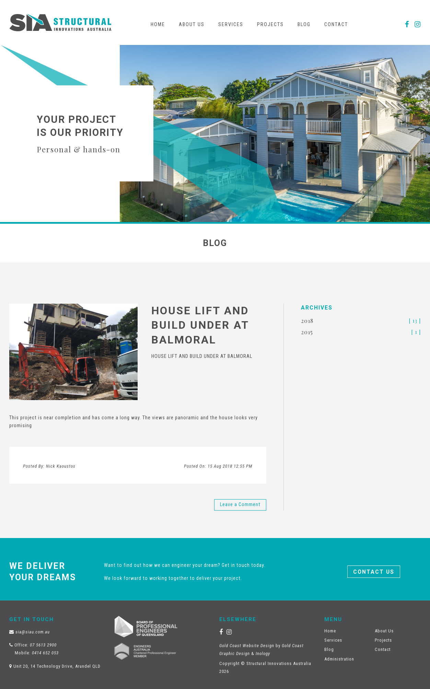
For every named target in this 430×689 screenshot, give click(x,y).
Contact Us (373, 572)
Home (158, 24)
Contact (336, 24)
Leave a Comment (240, 504)
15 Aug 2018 (230, 466)
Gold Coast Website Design (246, 645)
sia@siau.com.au (32, 631)
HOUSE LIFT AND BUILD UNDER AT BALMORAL (200, 325)
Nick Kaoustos (60, 466)
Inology (263, 653)
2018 (307, 320)
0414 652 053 (45, 652)
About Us (192, 24)
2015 (307, 332)
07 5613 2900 (43, 644)
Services (230, 24)
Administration (339, 659)
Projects (270, 24)
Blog (304, 24)
